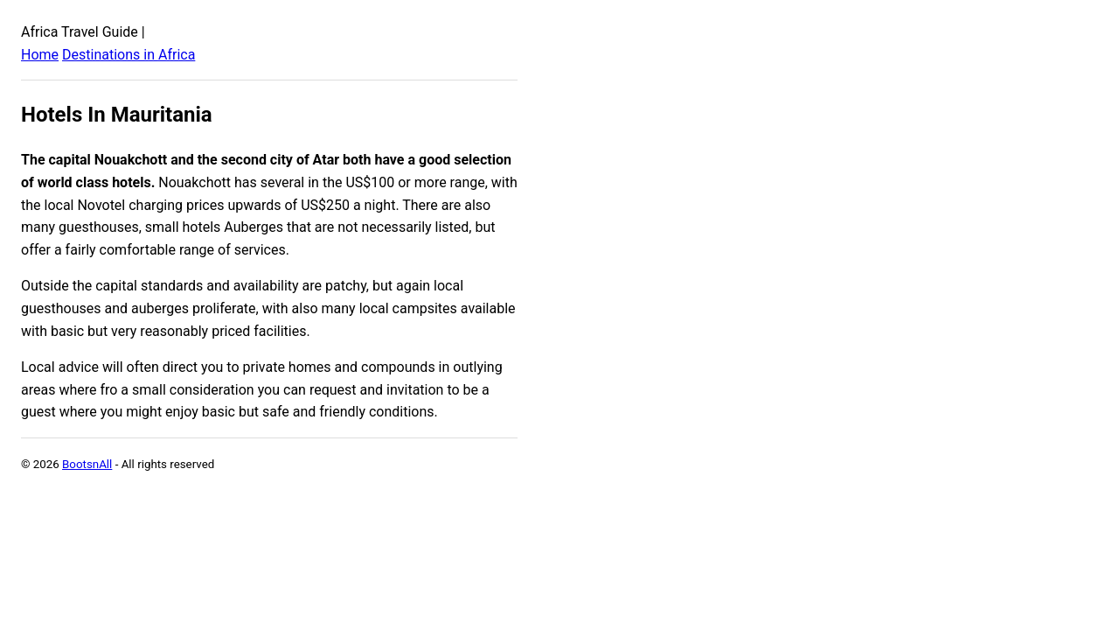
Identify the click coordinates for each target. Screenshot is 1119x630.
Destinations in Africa (128, 54)
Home (40, 54)
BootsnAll (87, 464)
